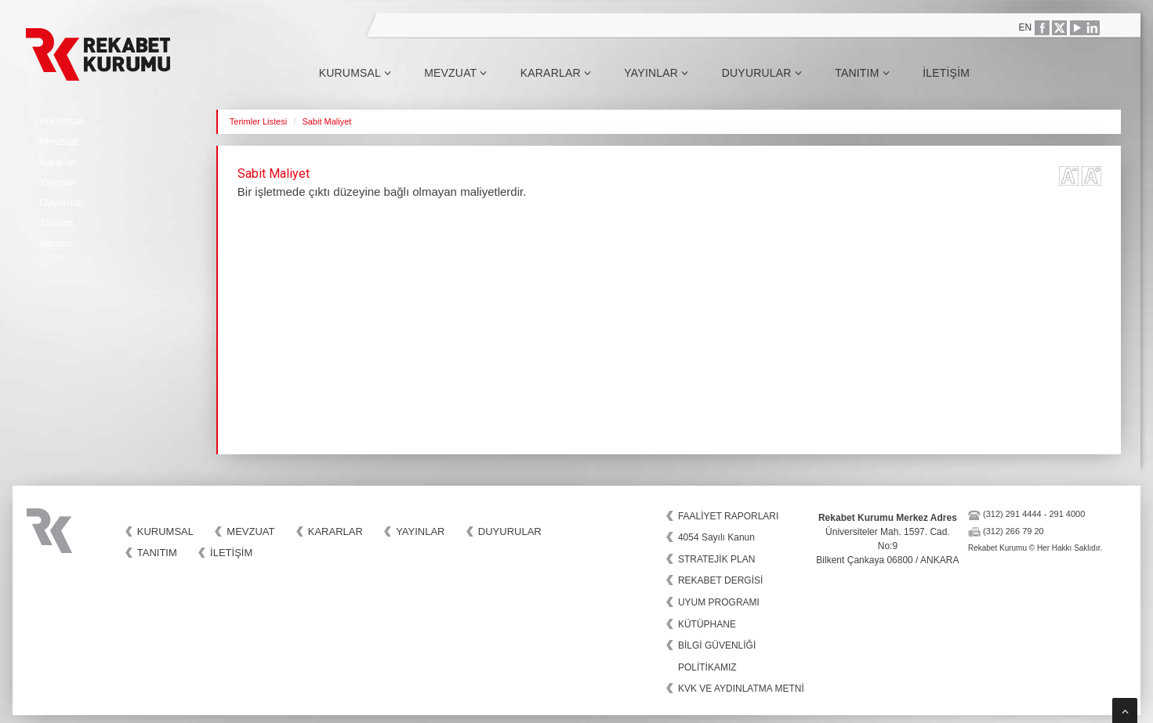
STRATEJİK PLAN (716, 559)
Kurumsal (355, 73)
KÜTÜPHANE (707, 624)
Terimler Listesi (258, 121)
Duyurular (762, 73)
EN (1025, 27)
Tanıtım (862, 73)
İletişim (946, 73)
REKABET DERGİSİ (720, 580)
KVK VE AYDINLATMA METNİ (741, 688)
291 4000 (1067, 514)
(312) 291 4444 (1012, 514)
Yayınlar (656, 73)
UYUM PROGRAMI (719, 602)
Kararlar (555, 73)
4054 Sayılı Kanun (716, 537)
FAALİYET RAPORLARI (728, 516)
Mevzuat (455, 73)
